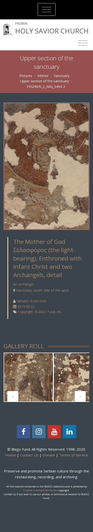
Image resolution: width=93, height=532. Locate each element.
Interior (43, 75)
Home (10, 455)
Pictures (25, 75)
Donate (49, 455)
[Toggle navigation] (47, 9)
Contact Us (29, 455)
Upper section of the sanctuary (44, 81)
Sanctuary (61, 75)
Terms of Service (73, 455)
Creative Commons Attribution (40, 490)
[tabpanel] (28, 377)
